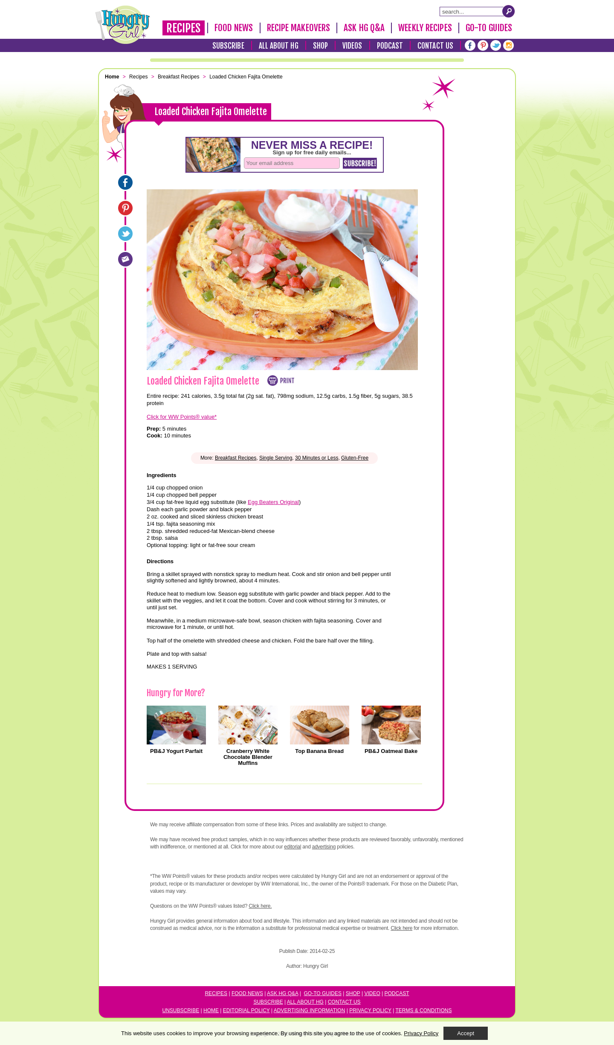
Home (211, 1010)
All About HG (278, 45)
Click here (401, 928)
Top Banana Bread (319, 751)
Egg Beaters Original (273, 502)
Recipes (183, 28)
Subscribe (228, 45)
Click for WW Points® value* (182, 417)
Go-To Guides (489, 27)
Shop (320, 45)
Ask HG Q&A (364, 27)
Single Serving (275, 458)
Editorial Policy (246, 1010)
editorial (292, 847)
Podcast (390, 45)
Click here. (260, 906)
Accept (465, 1033)
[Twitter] (495, 45)
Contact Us (435, 45)
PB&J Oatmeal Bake (391, 751)
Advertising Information (309, 1010)
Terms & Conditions (423, 1010)
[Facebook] (470, 45)
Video (372, 993)
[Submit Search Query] (508, 11)
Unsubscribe (181, 1010)
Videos (352, 45)
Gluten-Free (354, 458)
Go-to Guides (323, 993)
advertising (324, 847)
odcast (398, 993)
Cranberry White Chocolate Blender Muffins (247, 757)
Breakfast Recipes (235, 458)
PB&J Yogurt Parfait (176, 751)
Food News (233, 27)
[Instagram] (508, 45)
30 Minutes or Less (316, 458)
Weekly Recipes (425, 27)
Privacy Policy (370, 1010)
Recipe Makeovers (298, 27)
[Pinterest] (483, 45)
